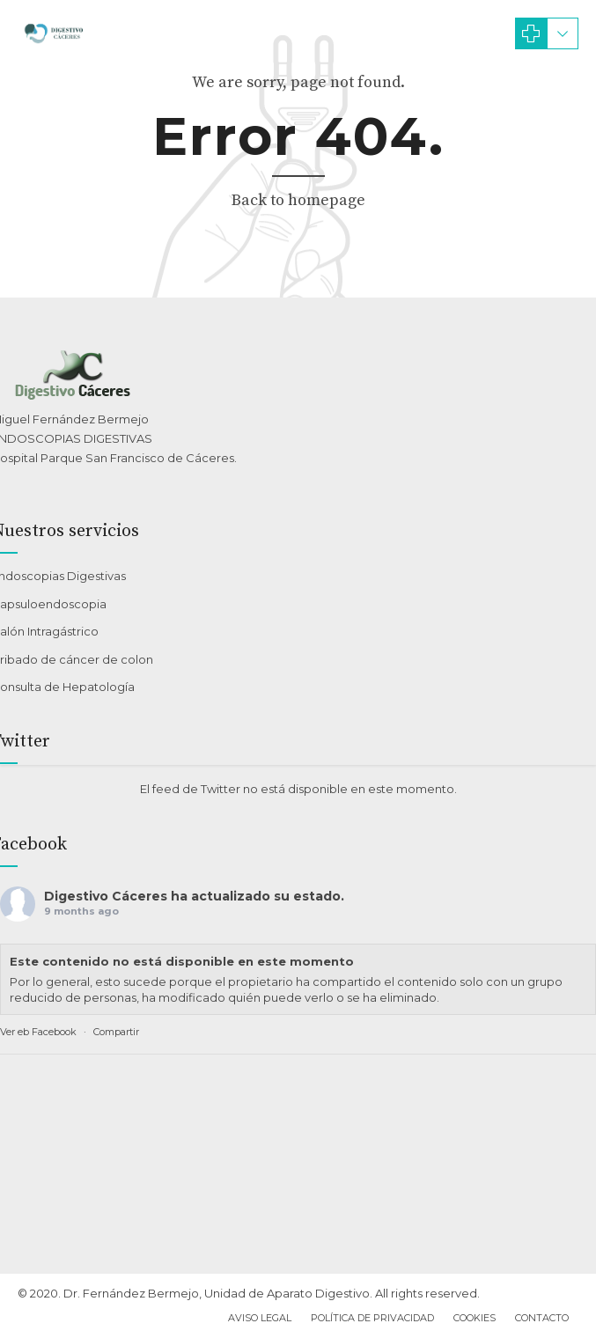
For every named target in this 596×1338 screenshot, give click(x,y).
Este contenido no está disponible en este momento (182, 961)
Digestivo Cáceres (105, 896)
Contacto (542, 1318)
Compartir (116, 1032)
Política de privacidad (372, 1318)
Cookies (474, 1318)
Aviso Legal (259, 1318)
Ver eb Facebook (38, 1032)
